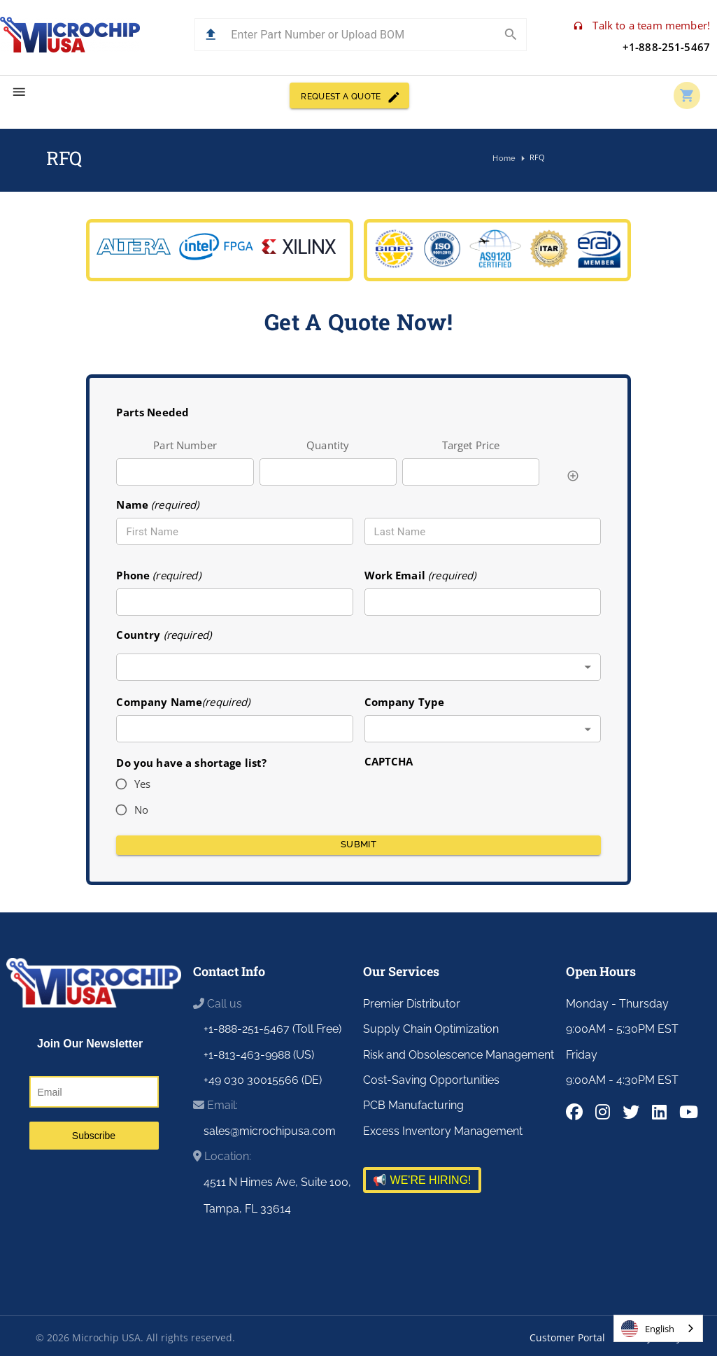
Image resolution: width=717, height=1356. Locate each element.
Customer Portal (567, 1337)
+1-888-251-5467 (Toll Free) (272, 1029)
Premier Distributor (411, 1003)
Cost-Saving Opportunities (431, 1080)
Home (504, 159)
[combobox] (358, 667)
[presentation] (470, 797)
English (647, 1328)
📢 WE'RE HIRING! (422, 1180)
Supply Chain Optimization (431, 1029)
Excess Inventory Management (443, 1131)
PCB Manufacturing (413, 1105)
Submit (358, 845)
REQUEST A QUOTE (349, 95)
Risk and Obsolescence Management (458, 1054)
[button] (211, 35)
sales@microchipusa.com (270, 1131)
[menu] (19, 92)
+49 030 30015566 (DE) (263, 1080)
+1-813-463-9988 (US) (259, 1054)
